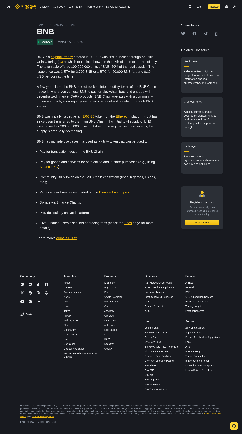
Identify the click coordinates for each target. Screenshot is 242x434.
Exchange (109, 282)
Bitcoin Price (151, 337)
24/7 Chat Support (195, 327)
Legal (66, 306)
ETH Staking (110, 329)
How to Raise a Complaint (199, 370)
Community (70, 329)
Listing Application (154, 292)
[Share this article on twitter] (183, 34)
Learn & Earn (152, 327)
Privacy (67, 315)
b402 (147, 311)
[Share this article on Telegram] (206, 34)
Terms (67, 311)
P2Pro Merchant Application (159, 287)
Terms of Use (210, 414)
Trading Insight (193, 306)
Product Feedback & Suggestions (202, 337)
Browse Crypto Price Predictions (162, 346)
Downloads (69, 344)
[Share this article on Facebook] (194, 34)
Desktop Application (74, 348)
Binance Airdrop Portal (197, 360)
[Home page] (25, 6)
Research (109, 344)
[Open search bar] (189, 7)
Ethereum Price (153, 342)
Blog (66, 325)
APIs (187, 346)
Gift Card (109, 315)
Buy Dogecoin (152, 379)
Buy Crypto (110, 287)
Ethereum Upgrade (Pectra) (159, 360)
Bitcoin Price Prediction (157, 351)
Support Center (193, 332)
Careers (68, 287)
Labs (147, 301)
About (67, 282)
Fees (188, 342)
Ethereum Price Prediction (158, 356)
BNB (187, 292)
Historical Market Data (197, 301)
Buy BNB (149, 370)
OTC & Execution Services (199, 297)
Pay (106, 292)
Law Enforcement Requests (199, 365)
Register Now (202, 222)
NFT (106, 334)
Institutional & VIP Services (159, 297)
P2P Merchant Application (158, 282)
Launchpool (110, 320)
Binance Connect (154, 306)
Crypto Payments (113, 297)
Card (106, 306)
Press (67, 301)
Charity (108, 348)
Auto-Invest (110, 325)
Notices (68, 339)
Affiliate (189, 282)
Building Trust (71, 320)
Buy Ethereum (152, 384)
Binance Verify (192, 351)
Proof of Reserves (194, 311)
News (67, 297)
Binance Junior (112, 301)
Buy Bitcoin (151, 365)
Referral (189, 287)
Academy (109, 311)
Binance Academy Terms (43, 416)
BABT (107, 339)
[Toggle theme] (234, 6)
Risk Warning (71, 334)
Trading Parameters (195, 356)
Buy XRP (149, 375)
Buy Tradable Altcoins (156, 389)
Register (214, 6)
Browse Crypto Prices (156, 332)
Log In (200, 6)
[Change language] (227, 7)
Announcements (72, 292)
